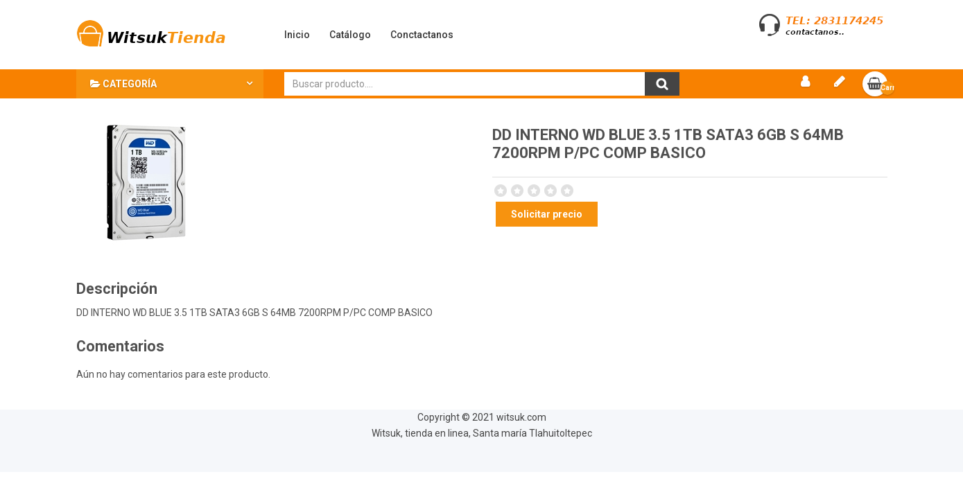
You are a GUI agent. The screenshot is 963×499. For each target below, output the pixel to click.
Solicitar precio (546, 214)
